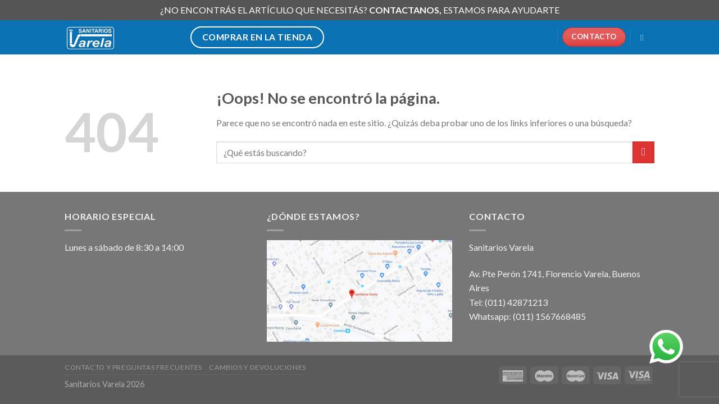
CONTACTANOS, (406, 9)
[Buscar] (644, 38)
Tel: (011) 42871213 (508, 302)
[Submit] (643, 152)
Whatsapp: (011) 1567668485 (527, 316)
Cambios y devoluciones (257, 367)
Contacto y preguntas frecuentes (133, 367)
